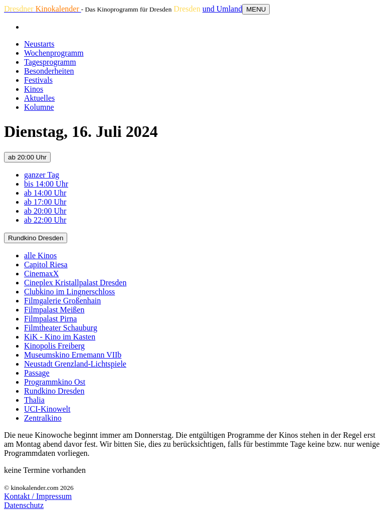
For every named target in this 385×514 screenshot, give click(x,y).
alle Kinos (40, 255)
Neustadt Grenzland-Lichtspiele (75, 364)
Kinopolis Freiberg (54, 345)
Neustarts (39, 44)
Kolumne (39, 107)
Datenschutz (24, 505)
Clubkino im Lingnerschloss (69, 291)
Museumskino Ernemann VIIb (72, 355)
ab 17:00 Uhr (45, 202)
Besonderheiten (49, 71)
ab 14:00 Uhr (45, 193)
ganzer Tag (41, 174)
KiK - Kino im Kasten (59, 336)
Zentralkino (43, 418)
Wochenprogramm (54, 53)
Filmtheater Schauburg (60, 327)
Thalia (34, 400)
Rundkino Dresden (35, 238)
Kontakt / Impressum (38, 496)
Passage (37, 373)
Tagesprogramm (50, 62)
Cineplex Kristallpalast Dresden (75, 282)
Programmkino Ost (54, 382)
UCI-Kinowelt (47, 409)
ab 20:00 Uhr (27, 157)
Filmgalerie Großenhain (62, 300)
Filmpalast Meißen (54, 309)
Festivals (38, 80)
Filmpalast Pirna (50, 318)
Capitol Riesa (46, 264)
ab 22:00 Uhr (45, 220)
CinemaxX (41, 273)
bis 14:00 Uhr (46, 184)
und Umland (223, 9)
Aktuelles (39, 98)
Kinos (33, 89)
